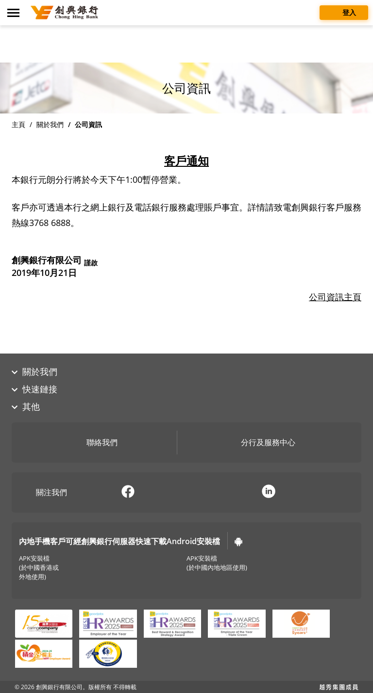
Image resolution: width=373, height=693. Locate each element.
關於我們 (50, 124)
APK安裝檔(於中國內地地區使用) (216, 563)
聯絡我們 (95, 443)
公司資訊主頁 (335, 297)
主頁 (18, 124)
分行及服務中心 (260, 443)
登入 (344, 12)
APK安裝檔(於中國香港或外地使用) (39, 567)
